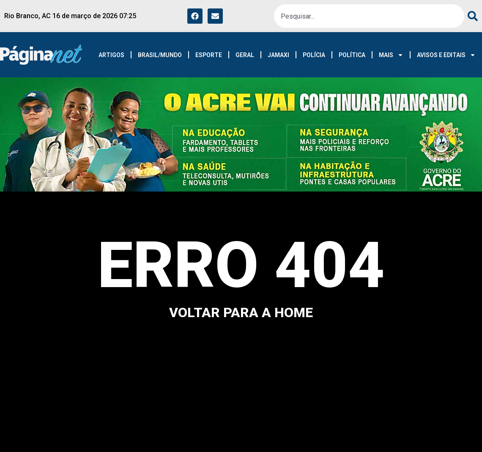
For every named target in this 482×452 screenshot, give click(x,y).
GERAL (245, 55)
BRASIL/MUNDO (160, 55)
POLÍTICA (352, 55)
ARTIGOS (111, 55)
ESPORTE (208, 55)
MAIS (391, 55)
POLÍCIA (314, 55)
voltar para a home (241, 312)
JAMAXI (278, 55)
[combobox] (369, 16)
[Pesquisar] (471, 16)
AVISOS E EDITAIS (446, 55)
